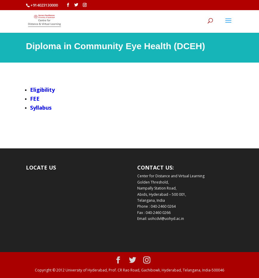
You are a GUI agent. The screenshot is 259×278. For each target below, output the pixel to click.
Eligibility (42, 89)
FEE (35, 98)
